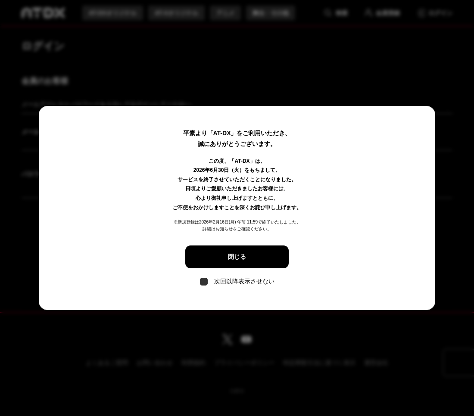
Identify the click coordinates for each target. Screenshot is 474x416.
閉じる (237, 256)
